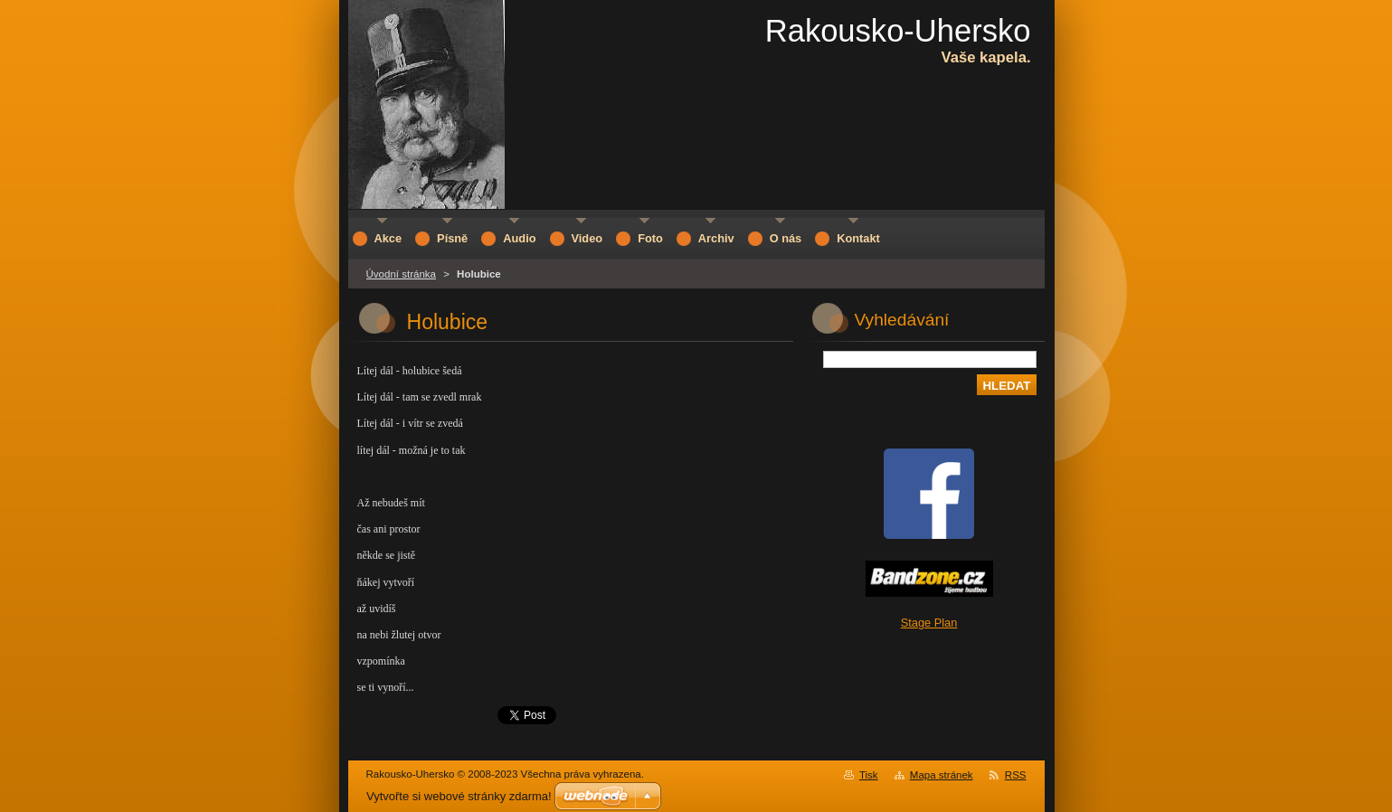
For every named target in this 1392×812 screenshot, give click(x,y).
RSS (1016, 775)
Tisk (868, 775)
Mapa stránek (941, 775)
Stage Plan (929, 622)
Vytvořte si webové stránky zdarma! (459, 796)
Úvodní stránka (401, 274)
